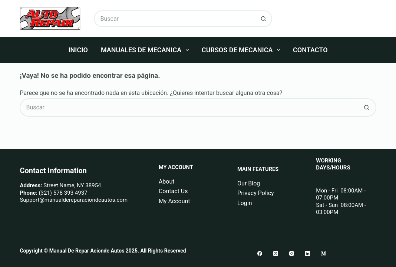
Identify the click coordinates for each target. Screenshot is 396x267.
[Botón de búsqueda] (263, 18)
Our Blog (248, 183)
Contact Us (173, 191)
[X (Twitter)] (275, 253)
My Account (174, 201)
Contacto (310, 50)
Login (244, 203)
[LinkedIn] (307, 253)
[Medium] (323, 253)
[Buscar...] (174, 18)
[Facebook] (259, 253)
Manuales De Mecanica (146, 50)
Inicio (78, 50)
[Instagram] (291, 253)
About (167, 181)
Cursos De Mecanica (242, 50)
